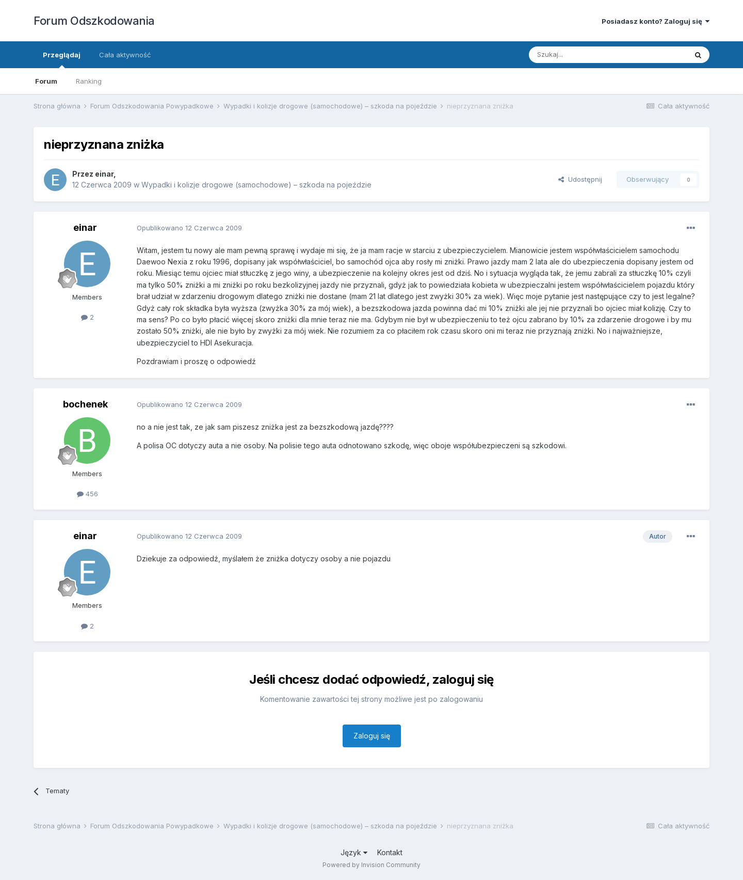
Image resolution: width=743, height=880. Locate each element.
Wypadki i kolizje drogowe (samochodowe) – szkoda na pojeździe (256, 184)
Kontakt (389, 852)
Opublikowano (189, 228)
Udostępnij (580, 179)
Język (354, 852)
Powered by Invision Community (371, 865)
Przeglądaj (61, 59)
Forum (46, 81)
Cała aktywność (125, 55)
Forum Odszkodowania (94, 20)
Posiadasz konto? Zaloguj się (655, 21)
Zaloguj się (371, 735)
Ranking (89, 81)
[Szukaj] (582, 54)
